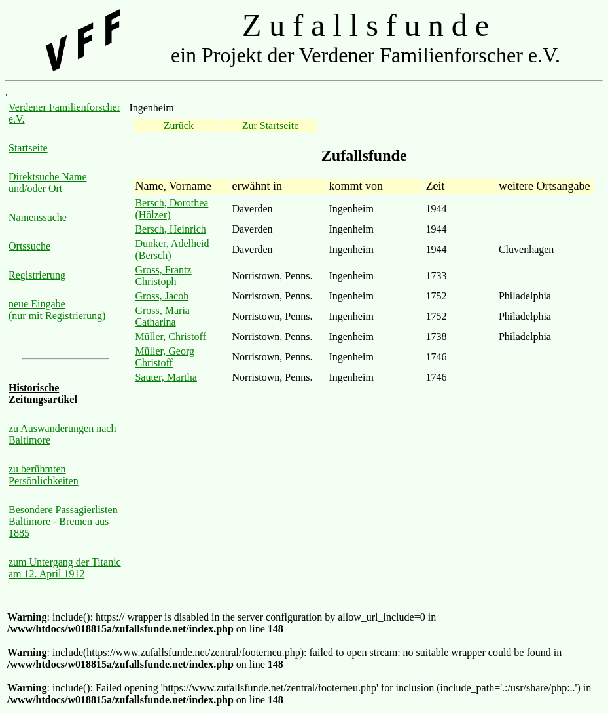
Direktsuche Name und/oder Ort (48, 182)
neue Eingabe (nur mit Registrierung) (57, 309)
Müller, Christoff (170, 336)
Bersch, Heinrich (170, 229)
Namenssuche (38, 217)
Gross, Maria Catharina (162, 316)
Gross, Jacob (161, 295)
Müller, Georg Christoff (164, 356)
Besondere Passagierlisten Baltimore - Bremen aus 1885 (63, 521)
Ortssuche (29, 246)
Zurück (179, 125)
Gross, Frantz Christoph (163, 275)
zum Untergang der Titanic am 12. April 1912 (65, 567)
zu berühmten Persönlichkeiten (44, 474)
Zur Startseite (270, 125)
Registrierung (37, 274)
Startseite (28, 147)
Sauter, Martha (165, 377)
